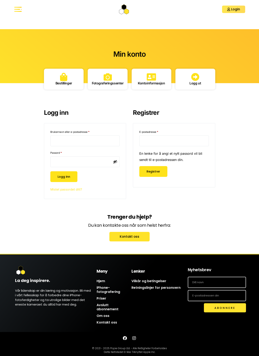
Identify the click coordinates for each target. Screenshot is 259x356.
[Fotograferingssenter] (109, 77)
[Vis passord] (115, 161)
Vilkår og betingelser (148, 281)
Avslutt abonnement (107, 307)
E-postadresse (153, 131)
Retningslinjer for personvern (156, 287)
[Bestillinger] (64, 77)
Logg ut (195, 83)
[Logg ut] (195, 77)
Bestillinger (64, 83)
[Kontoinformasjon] (151, 77)
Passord (61, 152)
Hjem (101, 281)
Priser (101, 298)
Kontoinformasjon (151, 83)
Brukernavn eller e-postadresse (74, 131)
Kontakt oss (107, 322)
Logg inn (64, 176)
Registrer (154, 171)
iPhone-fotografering (108, 289)
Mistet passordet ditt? (67, 189)
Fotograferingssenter (109, 83)
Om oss (103, 315)
